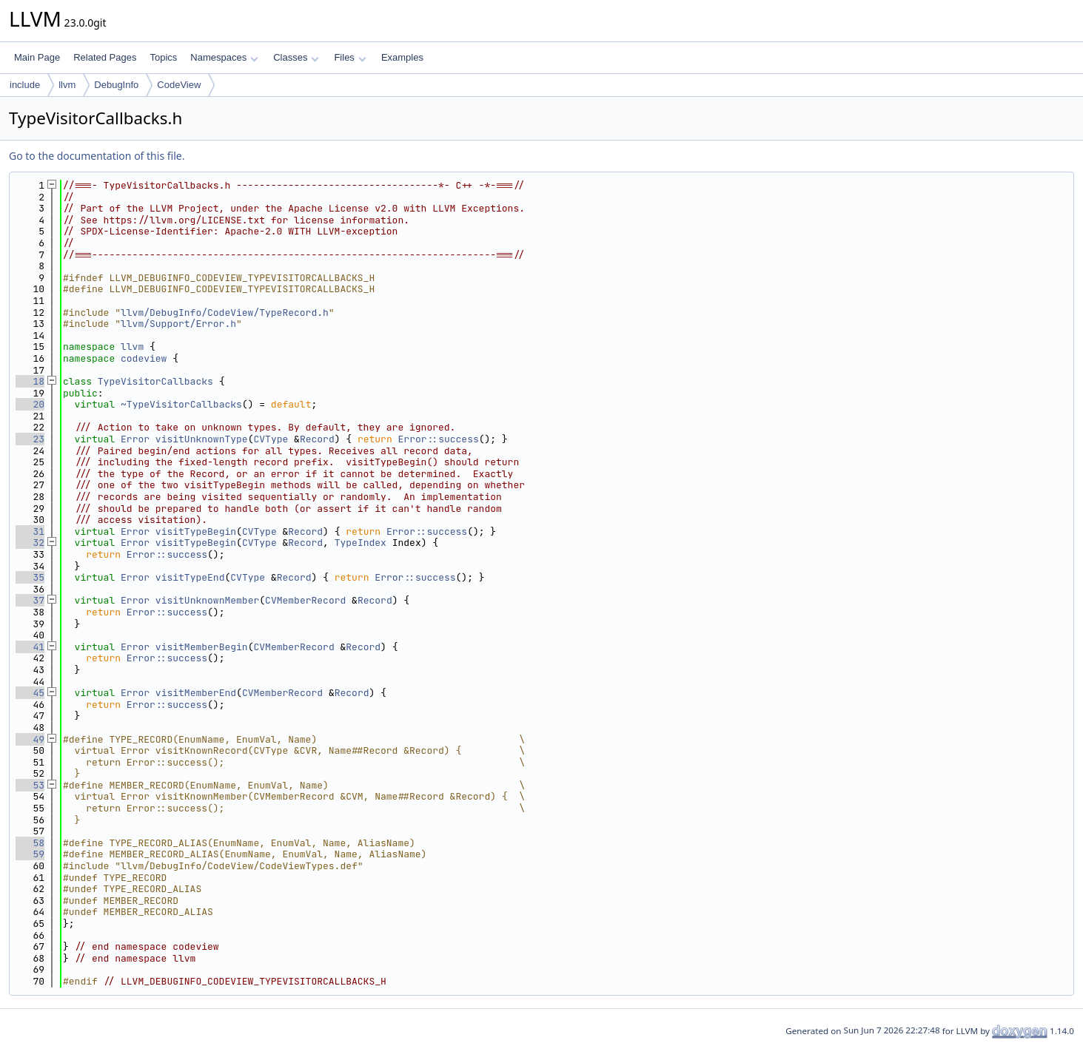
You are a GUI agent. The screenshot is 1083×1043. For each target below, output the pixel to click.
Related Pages (104, 57)
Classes (296, 57)
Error (135, 439)
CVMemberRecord (305, 600)
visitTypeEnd (190, 577)
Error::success (438, 439)
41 (30, 647)
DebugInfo (116, 84)
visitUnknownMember (207, 600)
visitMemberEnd (195, 692)
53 (30, 785)
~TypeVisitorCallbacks (181, 404)
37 (30, 600)
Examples (402, 57)
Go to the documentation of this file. (96, 156)
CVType (270, 439)
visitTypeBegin (195, 531)
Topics (163, 57)
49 (30, 739)
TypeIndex (360, 542)
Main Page (37, 57)
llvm (67, 84)
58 (30, 843)
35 (30, 577)
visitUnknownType (201, 439)
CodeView (179, 84)
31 (30, 531)
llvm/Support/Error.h (178, 323)
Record (317, 439)
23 (30, 439)
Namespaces (224, 57)
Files (350, 57)
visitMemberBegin (201, 647)
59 (30, 854)
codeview (144, 358)
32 (30, 542)
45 (30, 692)
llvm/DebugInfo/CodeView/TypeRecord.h (225, 312)
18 (30, 381)
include (25, 84)
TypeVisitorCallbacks (155, 381)
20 (30, 404)
